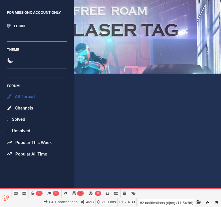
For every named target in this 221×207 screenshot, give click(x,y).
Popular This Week (29, 142)
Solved (16, 119)
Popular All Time (27, 153)
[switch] (37, 60)
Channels (20, 107)
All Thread (21, 96)
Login (16, 26)
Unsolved (18, 130)
